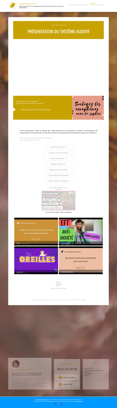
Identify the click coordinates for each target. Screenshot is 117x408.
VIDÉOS (53, 25)
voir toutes (58, 189)
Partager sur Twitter (58, 164)
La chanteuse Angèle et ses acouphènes (58, 212)
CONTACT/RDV (74, 7)
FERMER (58, 404)
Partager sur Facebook (58, 158)
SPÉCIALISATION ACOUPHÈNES (36, 110)
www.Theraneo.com (41, 399)
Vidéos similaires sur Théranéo (58, 181)
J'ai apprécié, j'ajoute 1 (58, 147)
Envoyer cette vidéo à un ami (58, 153)
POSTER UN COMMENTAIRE (58, 288)
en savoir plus (79, 401)
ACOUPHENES (61, 25)
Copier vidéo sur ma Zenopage (58, 175)
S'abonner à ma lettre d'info (58, 170)
